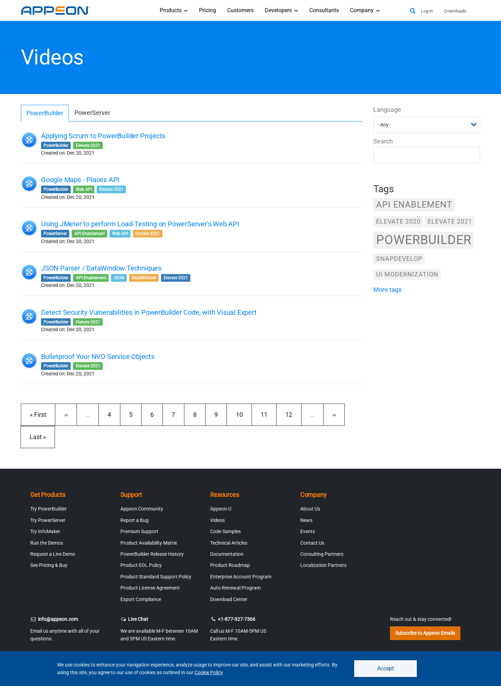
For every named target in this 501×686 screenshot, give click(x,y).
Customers (240, 10)
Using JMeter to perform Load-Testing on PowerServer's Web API (140, 224)
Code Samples (225, 531)
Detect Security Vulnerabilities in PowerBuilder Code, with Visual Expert (149, 312)
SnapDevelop (399, 258)
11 (268, 414)
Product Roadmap (230, 565)
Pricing (207, 10)
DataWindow (144, 277)
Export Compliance (140, 599)
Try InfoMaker (45, 531)
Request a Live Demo (52, 554)
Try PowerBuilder (48, 509)
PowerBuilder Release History (152, 554)
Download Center (228, 599)
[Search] (412, 11)
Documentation (227, 554)
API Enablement (89, 233)
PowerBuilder (44, 113)
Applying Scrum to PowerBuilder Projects (103, 136)
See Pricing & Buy (48, 565)
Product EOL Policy (141, 565)
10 (243, 414)
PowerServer (92, 112)
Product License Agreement (150, 588)
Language (387, 109)
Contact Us (312, 543)
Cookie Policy (208, 672)
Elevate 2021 (88, 145)
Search (383, 141)
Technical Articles (228, 543)
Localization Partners (323, 565)
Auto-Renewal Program (235, 588)
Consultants (324, 10)
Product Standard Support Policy (155, 576)
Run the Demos (46, 543)
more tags (387, 289)
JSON (118, 277)
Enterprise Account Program (240, 576)
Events (307, 531)
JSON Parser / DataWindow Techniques (101, 268)
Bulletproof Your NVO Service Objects (97, 356)
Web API (84, 189)
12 (292, 414)
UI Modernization (407, 274)
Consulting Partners (321, 554)
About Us (310, 509)
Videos (217, 520)
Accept (385, 668)
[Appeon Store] (396, 10)
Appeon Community (141, 509)
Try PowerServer (47, 520)
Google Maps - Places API (80, 180)
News (306, 520)
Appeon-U (220, 509)
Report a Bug (134, 520)
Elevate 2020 (398, 221)
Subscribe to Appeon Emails (425, 633)
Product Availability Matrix (148, 543)
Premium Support (139, 531)
